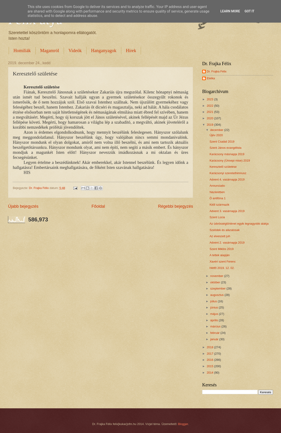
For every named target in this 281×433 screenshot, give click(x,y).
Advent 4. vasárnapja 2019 (226, 179)
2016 (210, 359)
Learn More (230, 11)
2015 (210, 366)
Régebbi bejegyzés (175, 206)
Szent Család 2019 (221, 141)
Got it (249, 11)
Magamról (49, 50)
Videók (75, 50)
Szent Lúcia (217, 217)
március (215, 326)
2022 (210, 105)
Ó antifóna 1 (217, 198)
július (214, 301)
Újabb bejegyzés (23, 206)
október (215, 282)
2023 (210, 99)
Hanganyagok (104, 50)
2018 (210, 347)
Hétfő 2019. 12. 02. (222, 268)
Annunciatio (217, 185)
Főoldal (98, 206)
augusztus (217, 295)
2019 (210, 124)
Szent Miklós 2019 (221, 249)
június (214, 307)
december (217, 130)
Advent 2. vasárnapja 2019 (226, 242)
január (214, 339)
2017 (210, 353)
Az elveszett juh (219, 236)
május (214, 314)
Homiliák (22, 50)
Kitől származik (219, 204)
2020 (210, 118)
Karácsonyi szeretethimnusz (227, 173)
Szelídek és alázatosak (224, 230)
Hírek (131, 50)
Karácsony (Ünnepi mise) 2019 (229, 160)
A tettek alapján (219, 255)
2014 (210, 372)
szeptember (218, 288)
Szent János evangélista (225, 147)
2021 (210, 112)
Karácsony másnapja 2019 (226, 154)
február (215, 333)
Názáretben (217, 192)
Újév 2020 (216, 135)
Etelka (211, 78)
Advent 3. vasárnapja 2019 (226, 211)
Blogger (183, 424)
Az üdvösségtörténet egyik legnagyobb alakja (238, 223)
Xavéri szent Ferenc (222, 261)
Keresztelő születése (223, 166)
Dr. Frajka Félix (217, 71)
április (214, 320)
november (217, 276)
